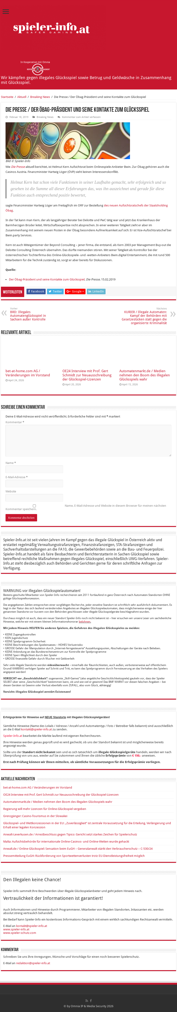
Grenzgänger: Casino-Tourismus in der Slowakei (35, 816)
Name (11, 463)
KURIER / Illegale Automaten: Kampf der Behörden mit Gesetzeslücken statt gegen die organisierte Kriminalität (143, 316)
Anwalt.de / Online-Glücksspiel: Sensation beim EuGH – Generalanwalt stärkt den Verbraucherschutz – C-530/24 (78, 848)
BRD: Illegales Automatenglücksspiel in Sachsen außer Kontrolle (33, 314)
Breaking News (40, 97)
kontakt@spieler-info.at (36, 729)
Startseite (7, 97)
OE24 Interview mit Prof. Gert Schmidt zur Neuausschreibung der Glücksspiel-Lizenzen (87, 375)
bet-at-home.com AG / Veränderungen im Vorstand (28, 373)
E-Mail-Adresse (17, 477)
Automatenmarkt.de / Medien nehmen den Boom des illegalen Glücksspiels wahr (144, 375)
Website (11, 491)
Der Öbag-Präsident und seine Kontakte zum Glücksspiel (47, 279)
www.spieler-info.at (16, 929)
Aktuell (21, 97)
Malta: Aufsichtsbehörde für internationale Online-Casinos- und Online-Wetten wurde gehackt (66, 841)
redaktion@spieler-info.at (33, 963)
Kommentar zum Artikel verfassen (81, 117)
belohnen (84, 621)
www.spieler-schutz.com (19, 933)
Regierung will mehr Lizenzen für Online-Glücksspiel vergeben (44, 809)
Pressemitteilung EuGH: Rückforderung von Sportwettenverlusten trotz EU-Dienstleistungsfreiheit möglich (74, 856)
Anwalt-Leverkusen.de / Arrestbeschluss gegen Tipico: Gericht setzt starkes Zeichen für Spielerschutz (70, 834)
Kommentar (15, 422)
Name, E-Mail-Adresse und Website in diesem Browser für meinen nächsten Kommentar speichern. (86, 507)
